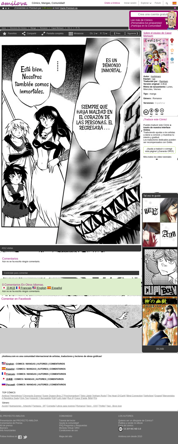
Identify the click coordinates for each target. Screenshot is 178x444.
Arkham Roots (99, 396)
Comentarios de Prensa (11, 423)
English (39, 288)
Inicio (4, 28)
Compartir (31, 33)
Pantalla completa (55, 33)
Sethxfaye (148, 396)
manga (33, 28)
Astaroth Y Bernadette (40, 398)
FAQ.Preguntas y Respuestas (73, 425)
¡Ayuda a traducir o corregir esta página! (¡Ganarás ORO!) (159, 150)
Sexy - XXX (92, 406)
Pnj (95, 398)
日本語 (8, 288)
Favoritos (12, 33)
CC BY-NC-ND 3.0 (129, 429)
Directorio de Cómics (18, 28)
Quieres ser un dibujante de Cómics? (135, 420)
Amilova (5, 396)
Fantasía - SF (39, 406)
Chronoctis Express (32, 396)
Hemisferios (16, 396)
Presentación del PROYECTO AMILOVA (19, 420)
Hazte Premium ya (68, 8)
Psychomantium (71, 396)
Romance (44, 28)
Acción (5, 406)
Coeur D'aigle (81, 398)
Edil (54, 398)
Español (54, 288)
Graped (158, 396)
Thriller (102, 406)
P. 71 (78, 28)
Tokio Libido (85, 396)
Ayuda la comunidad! (69, 423)
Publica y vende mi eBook (130, 423)
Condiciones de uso (68, 430)
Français (24, 288)
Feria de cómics (125, 425)
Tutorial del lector (67, 420)
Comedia (51, 406)
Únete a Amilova (112, 3)
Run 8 (70, 398)
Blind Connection (135, 396)
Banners (4, 428)
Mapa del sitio (65, 436)
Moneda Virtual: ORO (69, 428)
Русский (8, 384)
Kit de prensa (6, 425)
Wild (90, 398)
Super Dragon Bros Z (53, 396)
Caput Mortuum (57, 28)
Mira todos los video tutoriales (157, 157)
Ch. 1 (70, 28)
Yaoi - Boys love (114, 406)
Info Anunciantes (8, 430)
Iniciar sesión (130, 3)
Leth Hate (61, 398)
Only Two (24, 398)
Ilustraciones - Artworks (20, 406)
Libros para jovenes (66, 406)
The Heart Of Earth (116, 396)
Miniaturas (78, 33)
